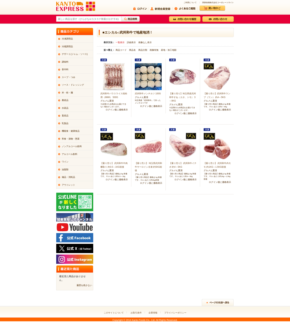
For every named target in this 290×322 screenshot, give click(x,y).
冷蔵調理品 (67, 46)
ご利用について (190, 3)
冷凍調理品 (67, 38)
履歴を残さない (84, 285)
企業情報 (153, 312)
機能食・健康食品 (71, 131)
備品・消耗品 (68, 177)
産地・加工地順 (168, 50)
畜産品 (65, 115)
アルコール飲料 (69, 154)
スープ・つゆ (68, 77)
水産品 (65, 108)
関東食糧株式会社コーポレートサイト (218, 3)
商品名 (132, 50)
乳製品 (65, 123)
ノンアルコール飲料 (72, 146)
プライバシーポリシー (175, 312)
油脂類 (65, 169)
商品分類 (143, 50)
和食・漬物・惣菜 (71, 138)
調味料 (65, 62)
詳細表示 (131, 42)
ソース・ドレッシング (73, 85)
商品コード (121, 50)
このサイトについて (114, 312)
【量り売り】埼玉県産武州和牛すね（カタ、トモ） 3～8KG (182, 97)
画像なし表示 (145, 42)
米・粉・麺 (67, 92)
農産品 (65, 100)
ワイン (65, 161)
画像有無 (154, 50)
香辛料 (65, 69)
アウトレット (68, 185)
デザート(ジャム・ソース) (75, 54)
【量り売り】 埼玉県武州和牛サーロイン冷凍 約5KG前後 (148, 167)
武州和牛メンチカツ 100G (148, 93)
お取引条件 (136, 312)
